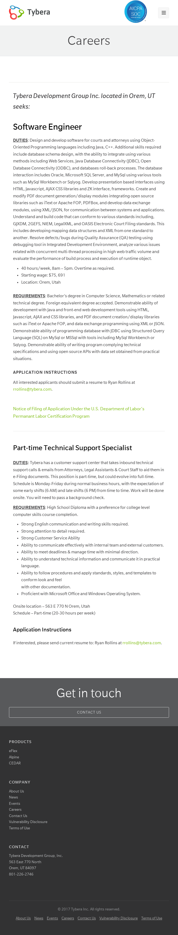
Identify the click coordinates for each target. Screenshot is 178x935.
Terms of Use (19, 828)
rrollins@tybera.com (32, 389)
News (13, 797)
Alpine (14, 757)
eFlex (13, 751)
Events (14, 804)
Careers (15, 810)
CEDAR (15, 763)
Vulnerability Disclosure (28, 822)
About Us (16, 791)
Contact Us (89, 712)
